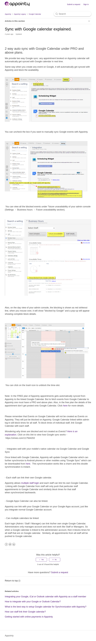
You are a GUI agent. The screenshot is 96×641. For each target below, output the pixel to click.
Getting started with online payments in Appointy (29, 616)
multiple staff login (30, 483)
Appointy (8, 14)
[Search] (72, 13)
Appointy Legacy (20, 14)
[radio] (41, 560)
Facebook (6, 544)
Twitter (10, 544)
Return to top (12, 580)
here (65, 405)
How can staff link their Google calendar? (25, 611)
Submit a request (73, 4)
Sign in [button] (86, 4)
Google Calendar (35, 14)
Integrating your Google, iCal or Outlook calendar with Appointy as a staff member (45, 596)
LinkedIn (13, 544)
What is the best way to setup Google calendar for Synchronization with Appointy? (45, 606)
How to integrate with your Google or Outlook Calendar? (33, 601)
